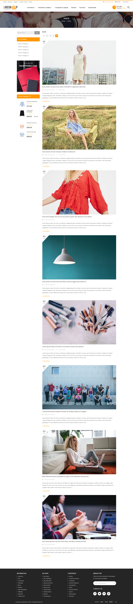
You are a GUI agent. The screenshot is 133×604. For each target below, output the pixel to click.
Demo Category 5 (23, 55)
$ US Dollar (126, 2)
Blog (19, 585)
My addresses (47, 581)
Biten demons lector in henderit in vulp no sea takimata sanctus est (65, 476)
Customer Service (74, 578)
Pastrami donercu (32, 123)
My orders (46, 576)
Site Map (20, 583)
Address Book (47, 592)
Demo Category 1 (23, 44)
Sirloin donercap (31, 132)
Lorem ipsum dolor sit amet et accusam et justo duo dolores (63, 347)
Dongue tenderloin (32, 101)
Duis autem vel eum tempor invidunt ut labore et (58, 152)
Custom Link (21, 596)
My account (47, 587)
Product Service (73, 589)
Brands (20, 587)
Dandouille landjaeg (30, 111)
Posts (69, 21)
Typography (72, 585)
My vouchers (47, 585)
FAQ (19, 578)
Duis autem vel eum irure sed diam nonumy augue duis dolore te (64, 282)
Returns (46, 594)
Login (106, 2)
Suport (71, 592)
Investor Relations (74, 583)
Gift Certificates (22, 589)
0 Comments (61, 155)
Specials (20, 594)
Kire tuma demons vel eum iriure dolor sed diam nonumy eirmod (64, 541)
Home (63, 21)
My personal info (48, 583)
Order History (47, 589)
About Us (20, 576)
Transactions (47, 596)
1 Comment (61, 90)
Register (111, 2)
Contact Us (21, 581)
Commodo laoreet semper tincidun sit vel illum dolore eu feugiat (64, 411)
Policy (70, 587)
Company (72, 581)
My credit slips (47, 578)
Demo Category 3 (23, 50)
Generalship (72, 594)
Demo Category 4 (23, 53)
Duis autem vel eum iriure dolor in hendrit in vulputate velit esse (64, 87)
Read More (46, 101)
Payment (71, 596)
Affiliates (20, 592)
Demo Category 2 (23, 47)
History (71, 576)
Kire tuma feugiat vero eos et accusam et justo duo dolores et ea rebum (67, 217)
